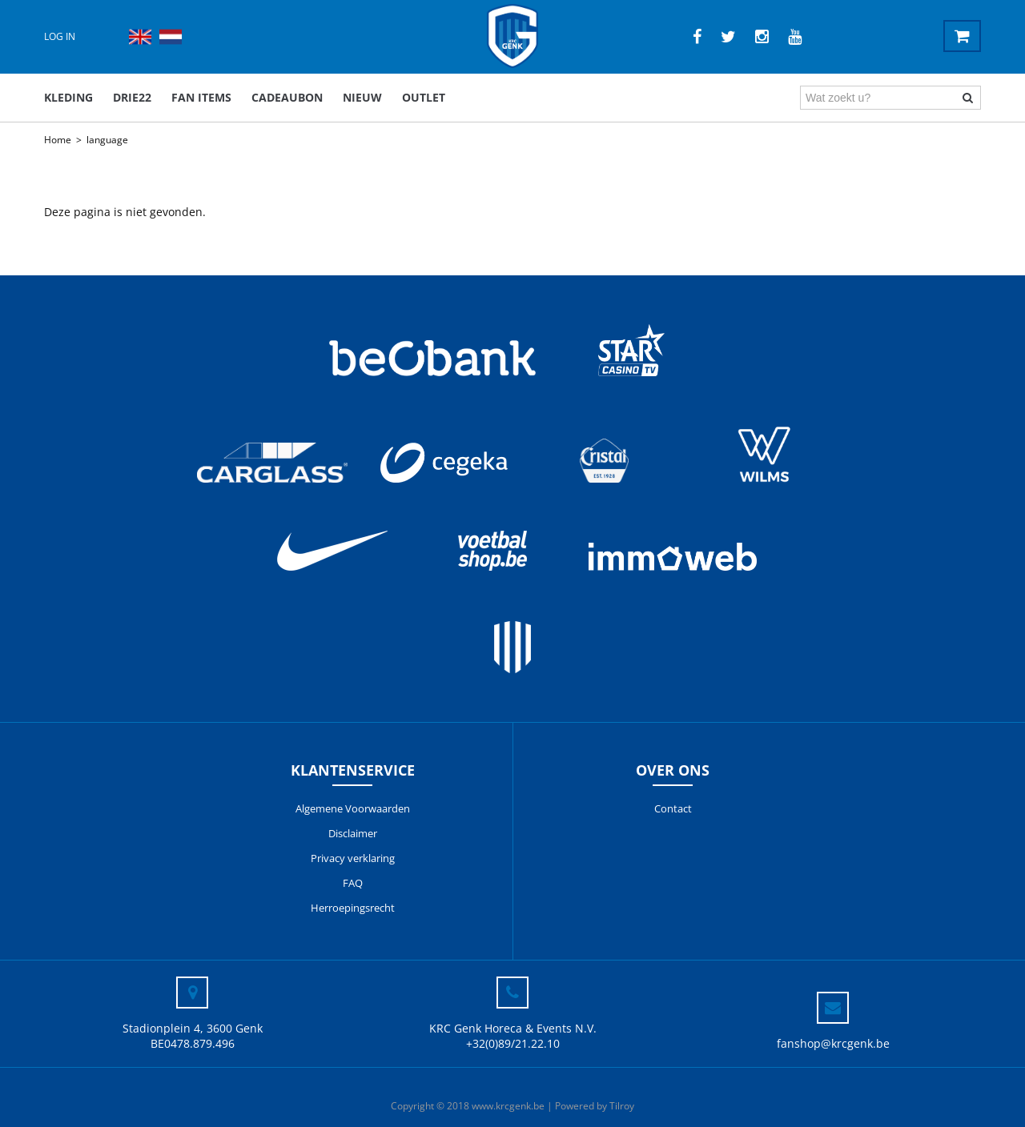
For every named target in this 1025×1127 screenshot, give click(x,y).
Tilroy (621, 1106)
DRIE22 (132, 97)
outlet (423, 97)
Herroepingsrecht (353, 907)
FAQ (353, 883)
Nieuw (362, 97)
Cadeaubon (287, 97)
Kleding (68, 97)
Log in (59, 36)
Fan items (201, 97)
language (107, 139)
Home (57, 139)
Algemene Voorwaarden (352, 808)
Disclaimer (352, 833)
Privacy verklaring (353, 858)
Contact (673, 808)
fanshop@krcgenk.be (833, 1043)
